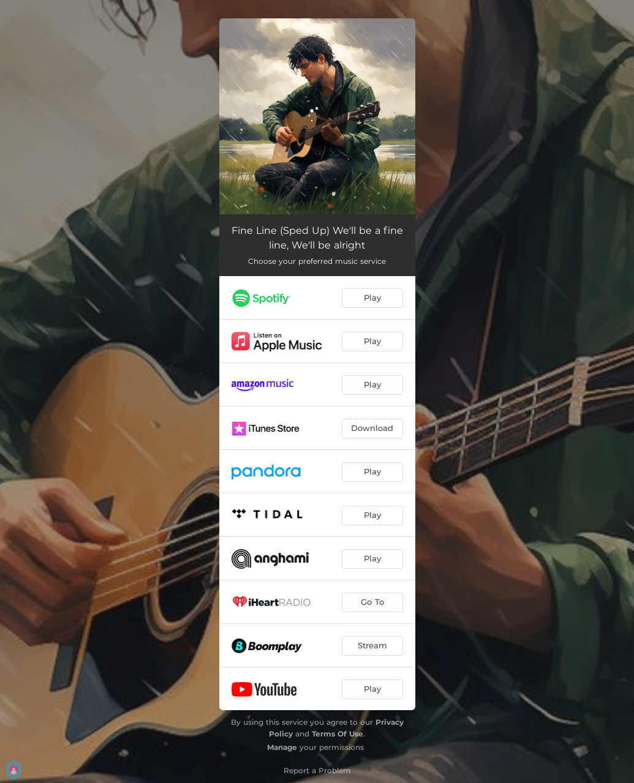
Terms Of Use (337, 733)
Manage (282, 747)
